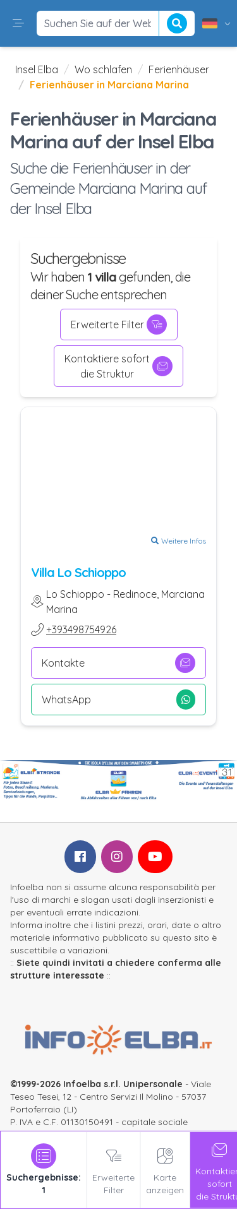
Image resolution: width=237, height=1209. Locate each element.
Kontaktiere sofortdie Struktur (118, 366)
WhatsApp (118, 699)
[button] (18, 23)
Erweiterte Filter (119, 324)
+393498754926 (81, 629)
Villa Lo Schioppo (78, 572)
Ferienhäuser (179, 69)
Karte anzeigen (165, 1169)
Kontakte (118, 663)
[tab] (44, 1169)
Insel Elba (36, 69)
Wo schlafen (103, 69)
